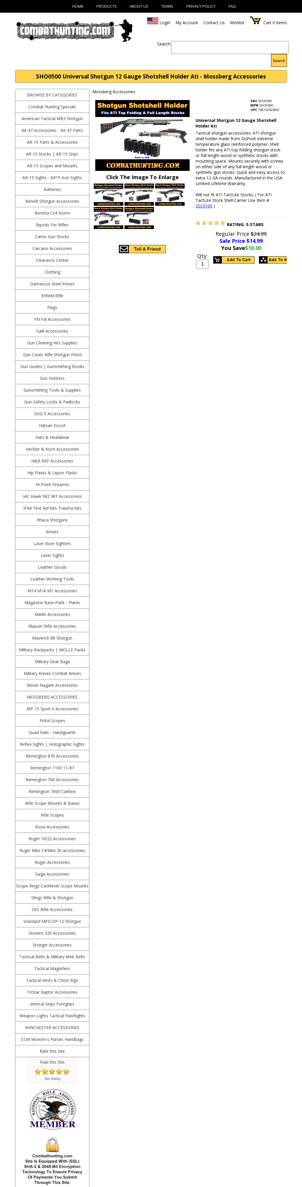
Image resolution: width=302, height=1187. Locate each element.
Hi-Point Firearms (52, 484)
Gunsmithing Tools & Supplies (52, 390)
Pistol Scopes (52, 720)
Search (279, 60)
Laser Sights (52, 555)
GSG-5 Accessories (52, 413)
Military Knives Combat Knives (52, 673)
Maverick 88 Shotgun (52, 638)
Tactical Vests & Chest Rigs (52, 980)
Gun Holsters (52, 378)
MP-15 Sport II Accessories (52, 709)
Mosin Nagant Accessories (52, 685)
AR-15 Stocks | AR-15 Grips (52, 154)
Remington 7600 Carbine (52, 791)
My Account (186, 22)
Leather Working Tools (52, 579)
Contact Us (214, 22)
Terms (167, 6)
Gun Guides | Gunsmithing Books (52, 366)
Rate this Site (52, 1051)
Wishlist (237, 22)
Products (106, 6)
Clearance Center (52, 260)
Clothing (52, 272)
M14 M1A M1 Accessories (52, 591)
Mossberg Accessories (52, 697)
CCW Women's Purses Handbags (52, 1039)
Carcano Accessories (52, 248)
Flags (52, 307)
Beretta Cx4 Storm (52, 213)
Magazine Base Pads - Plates (52, 602)
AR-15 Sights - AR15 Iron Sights (52, 177)
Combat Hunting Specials (52, 106)
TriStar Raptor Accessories (52, 992)
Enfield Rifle (52, 295)
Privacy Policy (201, 6)
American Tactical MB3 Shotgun (52, 118)
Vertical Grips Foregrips (52, 1004)
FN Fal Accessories (52, 319)
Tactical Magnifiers (52, 968)
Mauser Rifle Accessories (52, 626)
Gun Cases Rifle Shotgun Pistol (52, 354)
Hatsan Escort (52, 425)
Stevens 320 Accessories (52, 933)
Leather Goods (52, 567)
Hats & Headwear (52, 437)
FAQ (232, 6)
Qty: (202, 255)
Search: (164, 44)
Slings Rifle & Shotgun (52, 897)
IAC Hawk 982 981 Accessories (52, 496)
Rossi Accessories (52, 827)
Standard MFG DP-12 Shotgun (52, 921)
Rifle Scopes (52, 815)
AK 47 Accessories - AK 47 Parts (52, 130)
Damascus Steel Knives (52, 284)
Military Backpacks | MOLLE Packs (52, 650)
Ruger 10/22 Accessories (52, 838)
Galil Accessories (52, 331)
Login (165, 22)
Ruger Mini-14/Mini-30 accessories (52, 850)
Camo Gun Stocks (52, 236)
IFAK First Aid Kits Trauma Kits (52, 508)
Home (77, 6)
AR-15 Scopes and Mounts (52, 166)
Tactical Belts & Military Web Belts (52, 956)
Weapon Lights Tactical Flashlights (52, 1015)
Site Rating (52, 1078)
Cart (267, 22)
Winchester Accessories (52, 1027)
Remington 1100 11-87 (52, 768)
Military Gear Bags (52, 661)
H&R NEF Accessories (52, 461)
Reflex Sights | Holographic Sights (52, 744)
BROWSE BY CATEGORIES (52, 95)
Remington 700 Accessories (52, 779)
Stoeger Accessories (52, 945)
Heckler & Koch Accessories (52, 449)
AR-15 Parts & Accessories (52, 142)
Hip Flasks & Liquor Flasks (52, 472)
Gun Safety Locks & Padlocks (52, 402)
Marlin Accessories (52, 614)
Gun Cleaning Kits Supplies (52, 343)
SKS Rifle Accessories (52, 909)
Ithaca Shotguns (52, 520)
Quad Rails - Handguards (52, 732)
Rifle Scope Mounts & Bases (52, 803)
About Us (139, 6)
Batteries (52, 189)
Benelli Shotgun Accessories (52, 201)
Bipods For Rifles (52, 225)
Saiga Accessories (52, 874)
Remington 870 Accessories (52, 756)
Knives (52, 531)
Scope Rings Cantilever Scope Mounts (52, 886)
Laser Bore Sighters (52, 543)
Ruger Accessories (52, 862)
